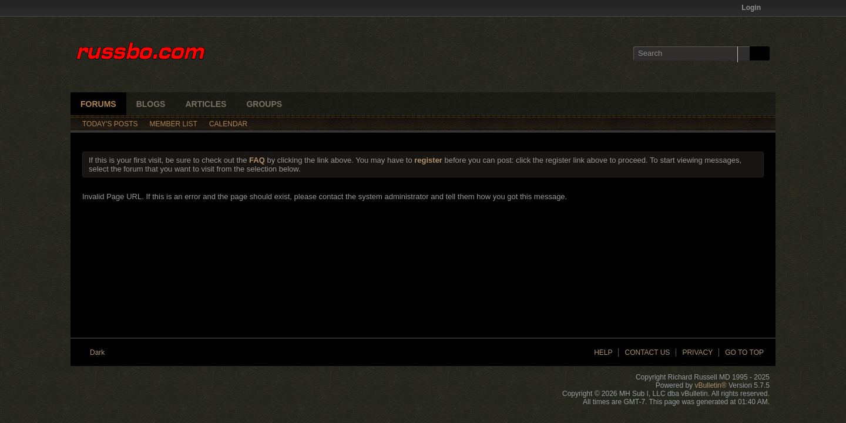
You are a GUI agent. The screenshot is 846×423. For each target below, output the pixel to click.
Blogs (151, 104)
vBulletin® (710, 385)
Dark (101, 352)
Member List (173, 124)
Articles (205, 104)
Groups (264, 104)
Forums (98, 104)
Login (754, 8)
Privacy (697, 352)
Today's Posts (110, 124)
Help (603, 352)
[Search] (691, 53)
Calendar (228, 124)
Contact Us (647, 352)
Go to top (744, 352)
